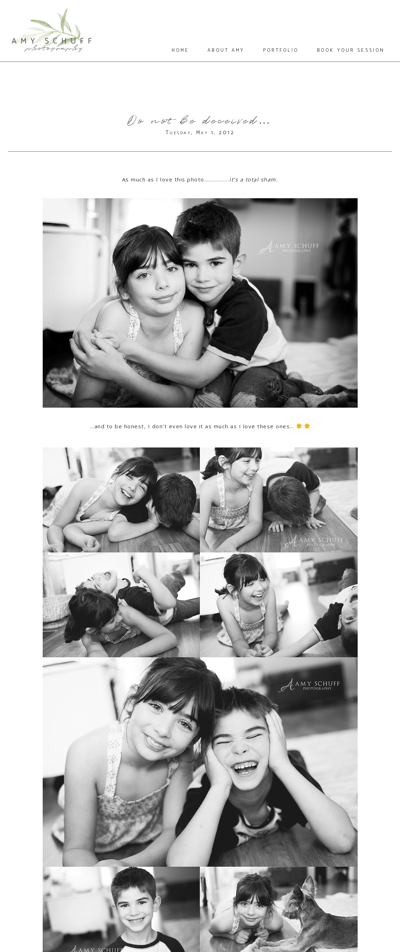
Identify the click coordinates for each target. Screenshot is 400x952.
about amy (226, 50)
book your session (351, 50)
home (180, 50)
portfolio (281, 50)
